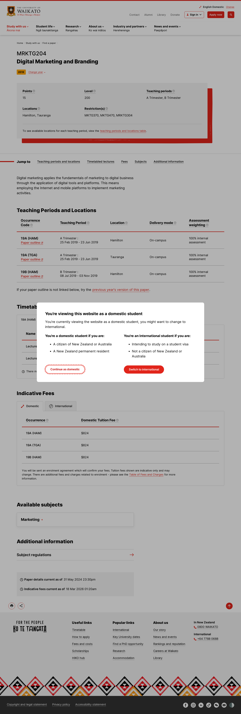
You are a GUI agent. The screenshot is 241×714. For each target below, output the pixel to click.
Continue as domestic (65, 369)
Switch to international (144, 369)
